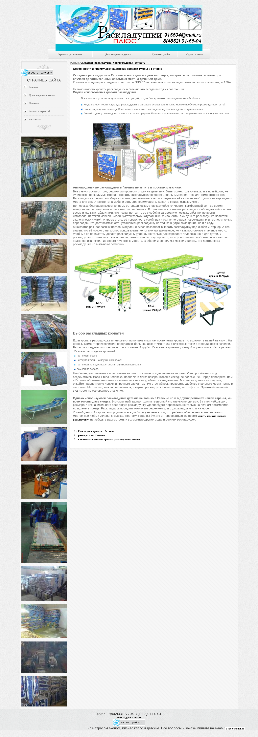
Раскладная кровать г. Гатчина (96, 431)
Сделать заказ (194, 54)
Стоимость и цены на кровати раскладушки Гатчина (109, 440)
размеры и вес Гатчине (91, 435)
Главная (33, 86)
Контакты (35, 119)
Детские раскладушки (118, 54)
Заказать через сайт (40, 111)
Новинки (34, 103)
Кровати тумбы (161, 54)
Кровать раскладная (70, 54)
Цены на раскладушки (42, 95)
